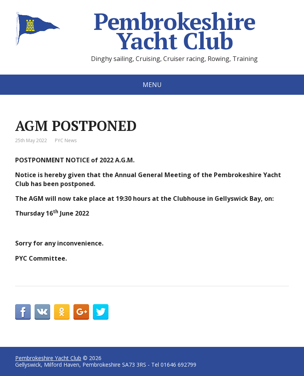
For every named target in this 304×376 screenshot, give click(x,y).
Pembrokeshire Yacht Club (135, 31)
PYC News (66, 140)
